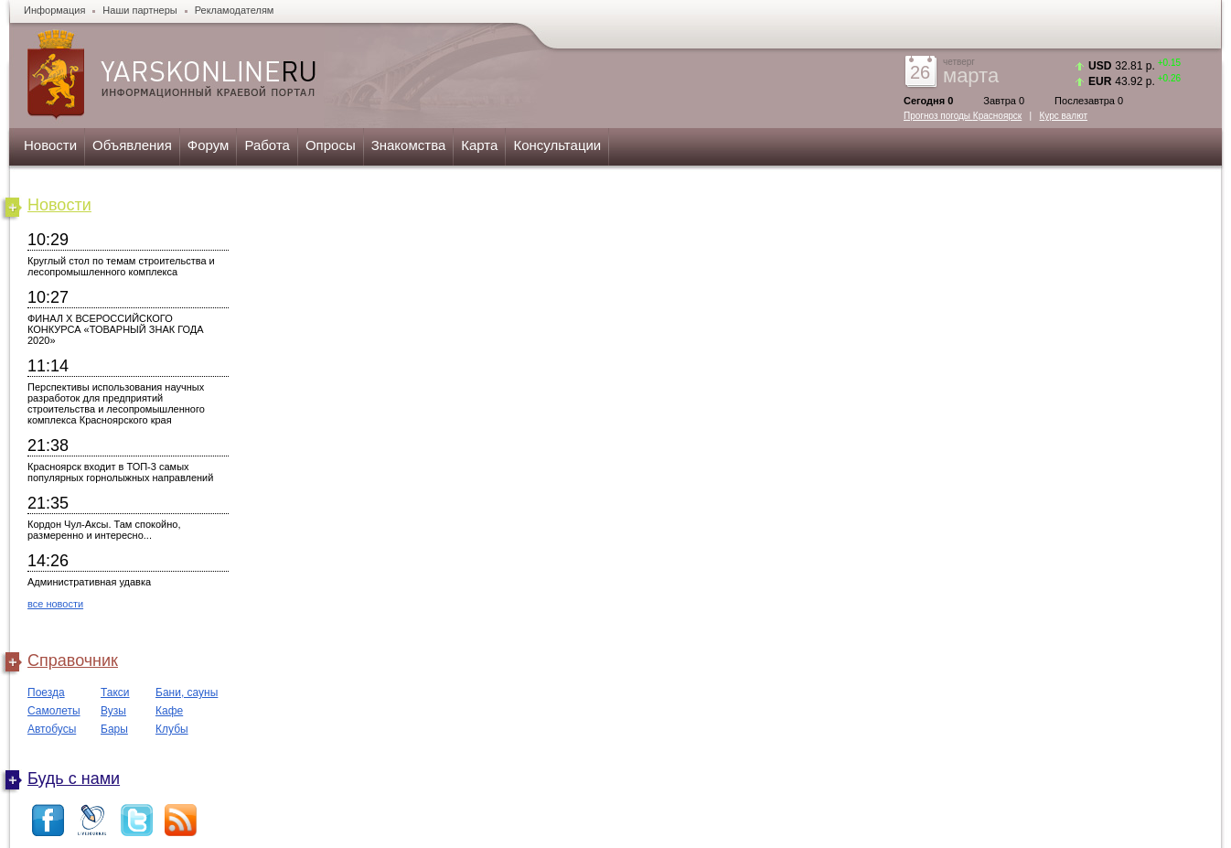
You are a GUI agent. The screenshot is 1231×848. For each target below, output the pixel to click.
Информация (54, 10)
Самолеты (53, 710)
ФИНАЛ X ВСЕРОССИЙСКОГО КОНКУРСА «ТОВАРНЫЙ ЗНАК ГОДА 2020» (115, 329)
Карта (479, 145)
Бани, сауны (186, 692)
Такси (115, 692)
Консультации (557, 145)
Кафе (169, 710)
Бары (114, 729)
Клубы (171, 729)
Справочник (72, 660)
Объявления (132, 145)
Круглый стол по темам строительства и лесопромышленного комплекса (121, 266)
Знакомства (408, 145)
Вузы (113, 710)
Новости (50, 145)
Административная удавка (89, 581)
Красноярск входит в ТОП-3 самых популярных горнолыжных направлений (120, 472)
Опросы (330, 145)
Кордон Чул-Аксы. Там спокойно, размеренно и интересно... (104, 530)
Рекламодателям (234, 10)
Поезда (46, 692)
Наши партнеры (139, 10)
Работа (267, 145)
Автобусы (51, 729)
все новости (55, 603)
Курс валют (1064, 116)
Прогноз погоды (963, 116)
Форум (208, 145)
